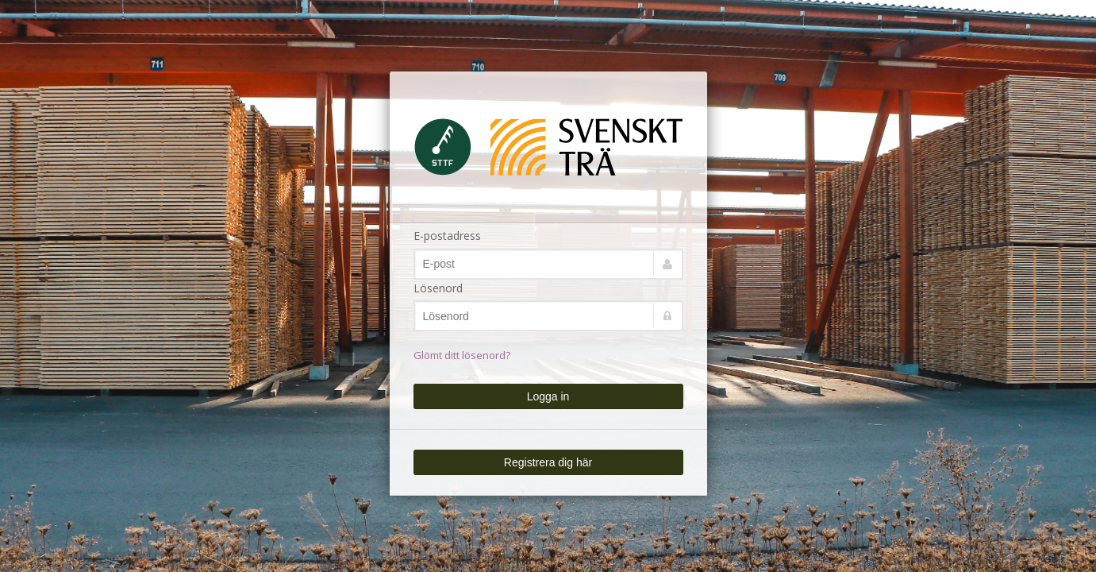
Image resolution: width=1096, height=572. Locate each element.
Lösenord (438, 288)
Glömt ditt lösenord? (461, 355)
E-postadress (447, 235)
